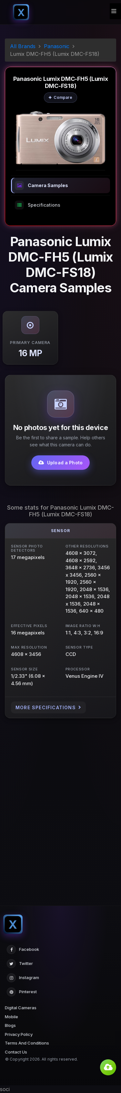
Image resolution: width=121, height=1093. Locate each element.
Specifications (37, 205)
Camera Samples (41, 185)
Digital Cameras (20, 1007)
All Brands (22, 46)
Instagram (23, 977)
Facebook (23, 949)
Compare (60, 97)
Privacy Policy (19, 1034)
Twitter (20, 963)
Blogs (10, 1025)
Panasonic (56, 46)
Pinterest (22, 991)
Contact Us (16, 1051)
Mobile (11, 1016)
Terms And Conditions (27, 1043)
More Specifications (48, 707)
